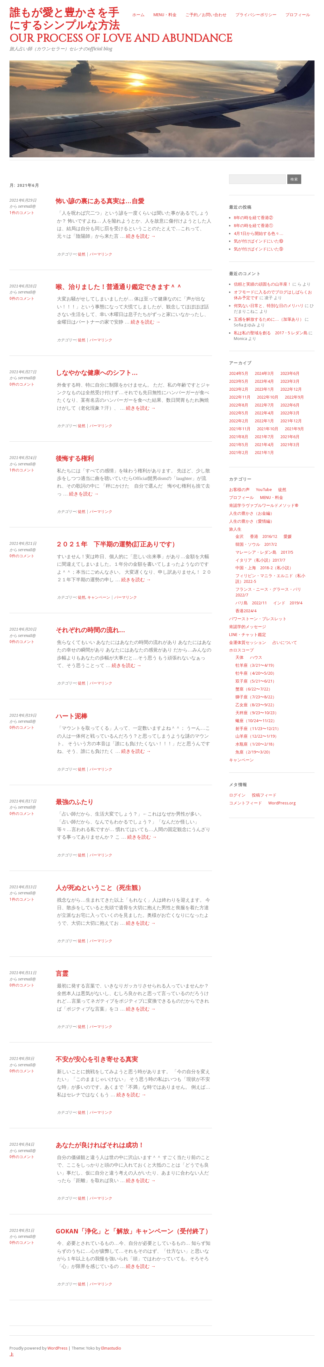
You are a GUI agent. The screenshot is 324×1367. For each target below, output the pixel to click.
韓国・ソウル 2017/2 (256, 544)
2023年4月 (264, 381)
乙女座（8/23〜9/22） (256, 704)
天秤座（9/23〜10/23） (257, 712)
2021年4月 (264, 444)
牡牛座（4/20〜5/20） (256, 673)
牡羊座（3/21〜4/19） (256, 665)
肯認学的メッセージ (247, 626)
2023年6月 (290, 373)
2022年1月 (264, 421)
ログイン (237, 795)
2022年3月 (290, 413)
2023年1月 (264, 389)
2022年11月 (240, 397)
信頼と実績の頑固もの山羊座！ (262, 284)
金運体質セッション (247, 642)
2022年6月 (290, 405)
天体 (239, 657)
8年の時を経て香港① (253, 225)
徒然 (282, 489)
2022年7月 (264, 405)
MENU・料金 (165, 14)
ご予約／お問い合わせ (206, 14)
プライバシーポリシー (256, 14)
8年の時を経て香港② (253, 217)
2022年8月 (238, 405)
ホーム (138, 14)
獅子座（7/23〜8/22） (256, 697)
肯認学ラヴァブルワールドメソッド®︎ (263, 505)
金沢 (239, 536)
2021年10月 (267, 428)
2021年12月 (291, 421)
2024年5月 (238, 373)
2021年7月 (264, 436)
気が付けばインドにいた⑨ (258, 249)
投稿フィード (264, 795)
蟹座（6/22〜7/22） (253, 689)
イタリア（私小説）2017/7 (260, 560)
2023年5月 (238, 381)
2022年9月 (294, 397)
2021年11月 (240, 428)
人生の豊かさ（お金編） (251, 513)
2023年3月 (290, 381)
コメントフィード (245, 803)
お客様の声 (239, 489)
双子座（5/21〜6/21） (256, 681)
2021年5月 (238, 444)
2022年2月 (238, 421)
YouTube (264, 489)
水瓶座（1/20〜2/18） (256, 744)
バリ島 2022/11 (251, 603)
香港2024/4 (245, 610)
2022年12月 (291, 389)
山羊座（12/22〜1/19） (257, 736)
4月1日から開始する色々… (259, 233)
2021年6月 (290, 436)
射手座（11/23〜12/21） (258, 728)
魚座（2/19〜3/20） (253, 752)
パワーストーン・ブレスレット (258, 618)
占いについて (284, 642)
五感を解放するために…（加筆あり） (269, 319)
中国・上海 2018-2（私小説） (264, 567)
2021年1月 (264, 452)
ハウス (256, 657)
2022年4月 (264, 413)
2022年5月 (238, 413)
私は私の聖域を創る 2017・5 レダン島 (271, 333)
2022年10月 (267, 397)
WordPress (57, 1348)
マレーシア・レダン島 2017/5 (264, 552)
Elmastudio (111, 1348)
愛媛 (288, 536)
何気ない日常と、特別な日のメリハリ (269, 305)
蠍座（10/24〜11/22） (256, 720)
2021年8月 (238, 436)
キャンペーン (241, 760)
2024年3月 (264, 373)
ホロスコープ (241, 650)
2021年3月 (290, 444)
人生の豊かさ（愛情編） (251, 521)
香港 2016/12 (263, 536)
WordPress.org (282, 803)
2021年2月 (238, 452)
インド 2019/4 (287, 603)
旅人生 (235, 529)
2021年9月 (294, 428)
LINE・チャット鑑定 (247, 634)
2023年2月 (238, 389)
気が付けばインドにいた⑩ (258, 241)
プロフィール (297, 14)
